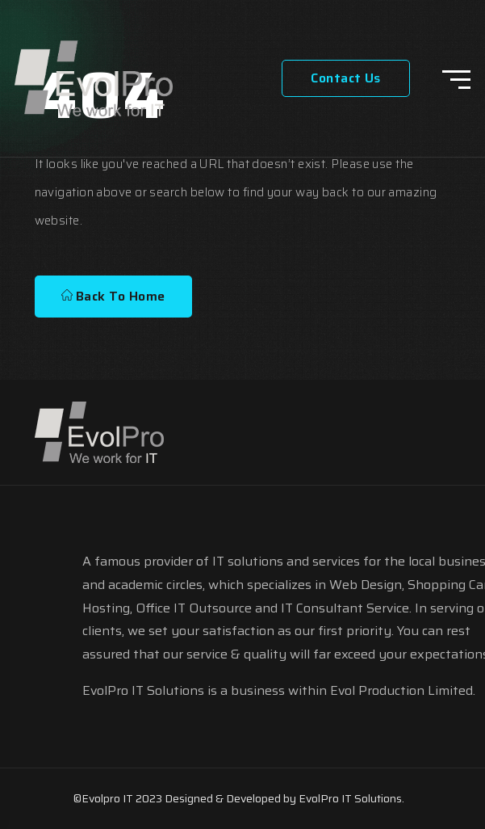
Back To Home (113, 296)
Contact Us (346, 78)
